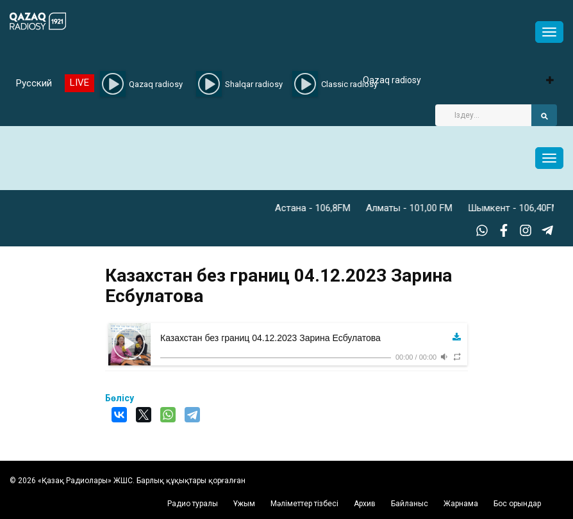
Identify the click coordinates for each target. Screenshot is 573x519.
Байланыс (409, 503)
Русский (34, 83)
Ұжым (244, 503)
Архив (365, 503)
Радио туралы (192, 503)
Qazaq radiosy (392, 80)
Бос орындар (517, 503)
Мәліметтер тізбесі (304, 503)
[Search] (483, 115)
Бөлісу (119, 398)
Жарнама (461, 503)
